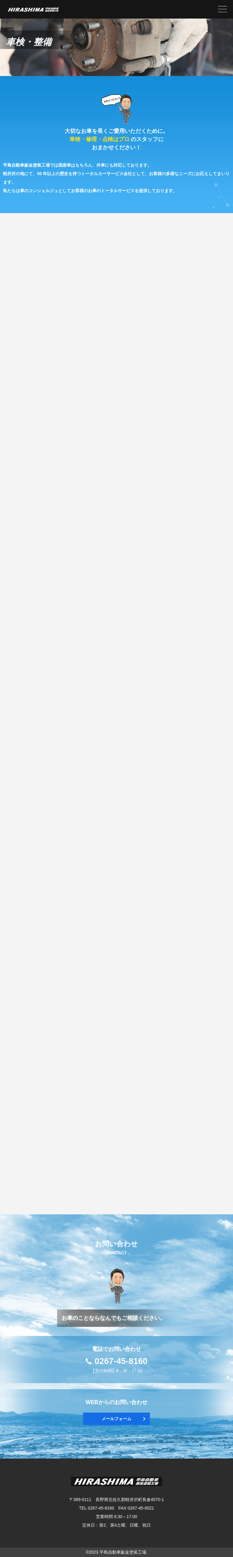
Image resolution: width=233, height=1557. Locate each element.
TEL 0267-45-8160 (96, 1508)
